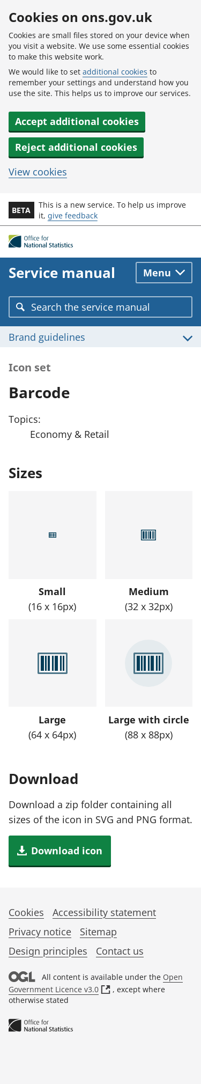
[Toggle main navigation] (164, 272)
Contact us (120, 950)
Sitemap (98, 931)
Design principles (48, 950)
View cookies (38, 171)
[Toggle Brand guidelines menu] (100, 336)
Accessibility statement (104, 912)
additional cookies (115, 72)
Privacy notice (40, 931)
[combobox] (100, 307)
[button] (60, 851)
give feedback (73, 215)
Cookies (26, 912)
